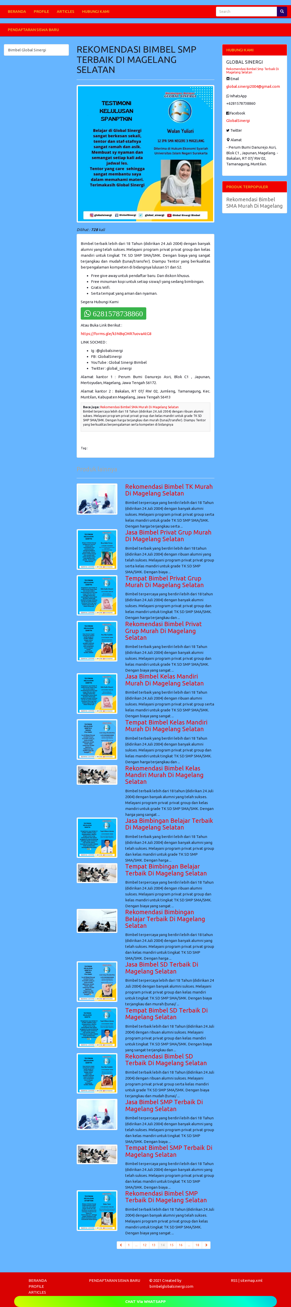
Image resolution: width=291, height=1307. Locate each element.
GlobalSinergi (238, 120)
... (136, 1245)
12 (145, 1245)
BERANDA (17, 11)
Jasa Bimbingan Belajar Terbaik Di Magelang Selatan (169, 824)
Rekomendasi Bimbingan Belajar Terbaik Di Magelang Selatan (165, 919)
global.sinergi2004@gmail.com (253, 86)
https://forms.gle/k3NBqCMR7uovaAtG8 (116, 333)
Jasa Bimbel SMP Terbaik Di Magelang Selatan (164, 1105)
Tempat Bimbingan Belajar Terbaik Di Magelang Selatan (166, 869)
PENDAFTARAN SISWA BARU (33, 29)
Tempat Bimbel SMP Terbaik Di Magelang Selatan (168, 1151)
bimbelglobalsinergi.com (171, 1286)
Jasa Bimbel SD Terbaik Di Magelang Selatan (161, 968)
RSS (234, 1280)
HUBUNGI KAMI (95, 11)
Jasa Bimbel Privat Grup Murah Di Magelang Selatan (168, 535)
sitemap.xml (251, 1280)
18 (197, 1245)
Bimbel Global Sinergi (27, 50)
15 (172, 1245)
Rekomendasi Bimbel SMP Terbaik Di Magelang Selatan (166, 1197)
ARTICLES (65, 11)
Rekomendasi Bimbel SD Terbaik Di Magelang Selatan (166, 1059)
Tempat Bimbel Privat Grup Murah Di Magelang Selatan (164, 581)
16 (181, 1245)
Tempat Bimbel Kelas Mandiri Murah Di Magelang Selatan (166, 725)
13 (154, 1245)
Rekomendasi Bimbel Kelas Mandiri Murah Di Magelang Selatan (164, 775)
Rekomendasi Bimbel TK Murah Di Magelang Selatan (169, 490)
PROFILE (41, 11)
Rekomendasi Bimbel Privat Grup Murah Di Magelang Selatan (163, 631)
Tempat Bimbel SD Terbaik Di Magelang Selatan (166, 1013)
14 (164, 1245)
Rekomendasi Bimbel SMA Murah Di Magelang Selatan (139, 407)
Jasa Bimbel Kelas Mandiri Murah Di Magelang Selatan (164, 679)
